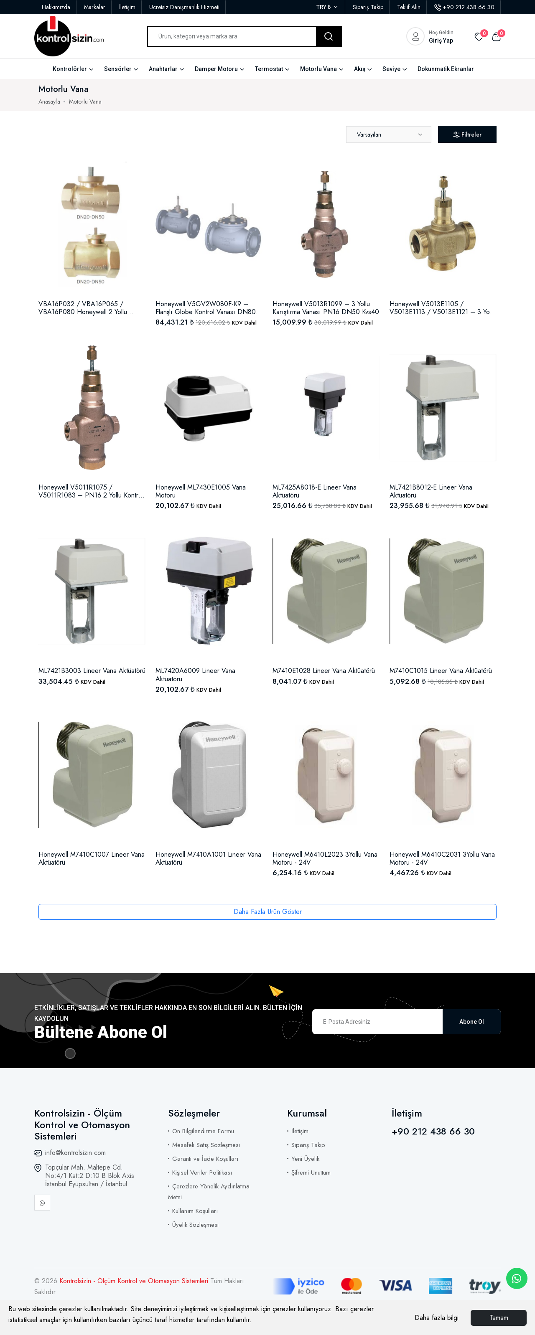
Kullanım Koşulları (195, 1211)
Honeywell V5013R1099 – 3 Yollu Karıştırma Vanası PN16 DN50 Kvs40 (326, 308)
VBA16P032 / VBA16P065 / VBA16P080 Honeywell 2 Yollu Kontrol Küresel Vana (82, 308)
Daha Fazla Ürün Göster (268, 911)
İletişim (127, 7)
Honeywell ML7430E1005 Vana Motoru (200, 491)
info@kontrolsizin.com (75, 1152)
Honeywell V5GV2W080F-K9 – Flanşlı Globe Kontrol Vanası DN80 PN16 (205, 308)
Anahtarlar (163, 69)
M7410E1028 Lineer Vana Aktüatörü (324, 671)
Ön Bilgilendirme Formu (203, 1131)
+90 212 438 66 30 (464, 7)
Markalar (94, 7)
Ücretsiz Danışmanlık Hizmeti (184, 7)
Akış (359, 69)
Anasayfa (49, 101)
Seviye (391, 69)
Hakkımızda (56, 7)
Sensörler (118, 69)
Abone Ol (471, 1021)
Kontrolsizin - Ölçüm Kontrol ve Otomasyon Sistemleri (134, 1281)
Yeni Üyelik (305, 1158)
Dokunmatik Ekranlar (446, 69)
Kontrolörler (70, 69)
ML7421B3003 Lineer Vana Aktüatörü (91, 671)
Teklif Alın (408, 7)
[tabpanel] (267, 529)
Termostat (269, 69)
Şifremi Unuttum (311, 1172)
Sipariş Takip (368, 7)
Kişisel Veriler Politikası (202, 1172)
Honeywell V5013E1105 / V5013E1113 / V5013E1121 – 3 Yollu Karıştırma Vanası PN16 (443, 308)
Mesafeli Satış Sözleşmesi (206, 1145)
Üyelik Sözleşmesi (195, 1224)
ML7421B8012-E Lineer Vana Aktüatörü (431, 491)
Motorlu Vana (318, 69)
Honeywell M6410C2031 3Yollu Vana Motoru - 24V (442, 858)
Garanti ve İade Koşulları (205, 1158)
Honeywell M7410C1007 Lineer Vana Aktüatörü (91, 858)
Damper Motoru (216, 69)
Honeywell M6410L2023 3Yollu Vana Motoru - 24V (325, 858)
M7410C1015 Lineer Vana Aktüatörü (441, 671)
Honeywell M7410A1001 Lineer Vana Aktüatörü (208, 858)
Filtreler (467, 134)
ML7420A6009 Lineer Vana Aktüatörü (195, 675)
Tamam (498, 1317)
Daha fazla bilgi (437, 1317)
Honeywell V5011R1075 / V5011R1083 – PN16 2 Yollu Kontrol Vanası (90, 491)
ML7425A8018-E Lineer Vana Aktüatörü (315, 491)
